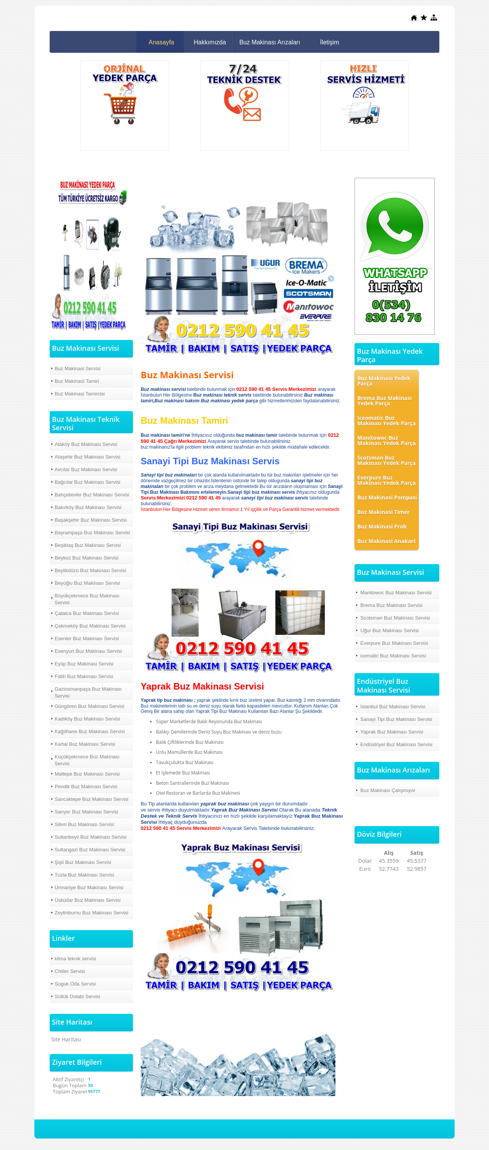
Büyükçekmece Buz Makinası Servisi (87, 599)
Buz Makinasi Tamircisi (80, 394)
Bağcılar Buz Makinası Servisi (87, 482)
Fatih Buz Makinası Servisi (84, 676)
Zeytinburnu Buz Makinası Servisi (91, 913)
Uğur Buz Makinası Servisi (389, 630)
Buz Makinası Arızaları (269, 42)
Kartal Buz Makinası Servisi (85, 744)
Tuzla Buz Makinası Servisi (84, 875)
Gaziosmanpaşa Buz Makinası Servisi (88, 692)
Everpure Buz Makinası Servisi (394, 643)
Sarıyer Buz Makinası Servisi (86, 812)
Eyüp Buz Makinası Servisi (84, 664)
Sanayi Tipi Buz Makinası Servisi (396, 719)
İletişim (329, 42)
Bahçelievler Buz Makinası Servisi (92, 495)
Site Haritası (66, 1039)
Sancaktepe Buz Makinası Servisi (91, 799)
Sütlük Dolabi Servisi (77, 996)
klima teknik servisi (75, 958)
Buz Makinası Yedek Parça (383, 380)
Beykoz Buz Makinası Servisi (86, 558)
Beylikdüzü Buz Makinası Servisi (90, 570)
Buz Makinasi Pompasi (387, 497)
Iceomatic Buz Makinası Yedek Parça (386, 420)
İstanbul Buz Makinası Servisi (392, 706)
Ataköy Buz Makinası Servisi (86, 444)
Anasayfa (161, 42)
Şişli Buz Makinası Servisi (83, 862)
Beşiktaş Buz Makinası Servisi (88, 545)
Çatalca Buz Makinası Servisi (87, 613)
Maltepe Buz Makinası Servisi (87, 774)
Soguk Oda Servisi (75, 984)
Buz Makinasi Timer (383, 512)
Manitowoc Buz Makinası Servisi (395, 592)
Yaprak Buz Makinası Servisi (391, 732)
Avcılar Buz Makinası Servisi (86, 469)
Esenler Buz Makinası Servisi (87, 638)
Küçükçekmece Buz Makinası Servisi (87, 760)
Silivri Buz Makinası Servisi (84, 824)
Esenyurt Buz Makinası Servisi (88, 651)
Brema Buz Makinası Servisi (391, 605)
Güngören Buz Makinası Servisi (89, 706)
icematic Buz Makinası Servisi (393, 656)
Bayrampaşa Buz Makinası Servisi (92, 532)
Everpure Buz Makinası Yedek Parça (386, 480)
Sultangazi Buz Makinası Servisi (90, 849)
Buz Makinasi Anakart (386, 541)
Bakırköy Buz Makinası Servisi (88, 507)
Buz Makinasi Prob (381, 526)
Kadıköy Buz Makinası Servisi (87, 719)
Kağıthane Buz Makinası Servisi (90, 731)
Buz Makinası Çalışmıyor (387, 790)
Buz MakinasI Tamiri (77, 381)
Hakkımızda (210, 42)
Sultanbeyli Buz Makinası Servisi (90, 837)
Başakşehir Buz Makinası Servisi (91, 520)
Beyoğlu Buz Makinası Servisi (87, 583)
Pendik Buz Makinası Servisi (86, 786)
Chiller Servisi (70, 971)
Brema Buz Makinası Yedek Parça (384, 400)
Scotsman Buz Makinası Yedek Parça (386, 460)
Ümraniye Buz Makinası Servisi (89, 887)
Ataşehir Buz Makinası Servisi (87, 457)
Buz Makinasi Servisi (77, 368)
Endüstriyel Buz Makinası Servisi (396, 744)
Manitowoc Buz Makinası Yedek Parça (386, 440)
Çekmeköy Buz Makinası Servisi (90, 626)
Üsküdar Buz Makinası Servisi (88, 900)
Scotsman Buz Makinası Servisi (395, 618)
